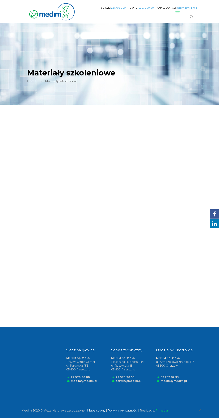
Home (31, 81)
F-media (162, 410)
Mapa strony (96, 410)
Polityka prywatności (122, 410)
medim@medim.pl (84, 381)
